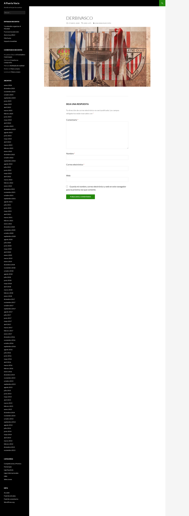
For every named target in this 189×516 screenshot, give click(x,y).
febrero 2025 (8, 114)
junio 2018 (7, 280)
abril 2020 (7, 252)
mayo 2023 (8, 139)
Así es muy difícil (9, 35)
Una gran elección (103, 23)
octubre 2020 (8, 233)
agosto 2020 (8, 239)
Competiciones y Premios (12, 464)
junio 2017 (7, 318)
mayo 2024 (8, 120)
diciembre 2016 (9, 337)
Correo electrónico (75, 164)
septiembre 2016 (10, 346)
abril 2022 (7, 177)
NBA (5, 476)
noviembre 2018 (9, 268)
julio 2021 (7, 205)
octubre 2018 (8, 271)
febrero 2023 (8, 148)
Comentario (72, 120)
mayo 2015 (8, 397)
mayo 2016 (8, 359)
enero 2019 (8, 261)
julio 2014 (7, 428)
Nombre (70, 153)
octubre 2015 (8, 381)
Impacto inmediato (10, 41)
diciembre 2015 (9, 375)
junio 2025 (7, 101)
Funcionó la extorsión (11, 32)
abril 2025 (7, 107)
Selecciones (8, 479)
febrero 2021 (8, 221)
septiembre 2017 (10, 309)
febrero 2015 (8, 406)
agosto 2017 (8, 312)
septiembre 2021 (10, 199)
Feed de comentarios (11, 499)
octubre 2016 (8, 343)
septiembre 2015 (10, 384)
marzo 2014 (8, 441)
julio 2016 (7, 353)
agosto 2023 (8, 132)
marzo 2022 (8, 180)
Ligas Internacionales (11, 473)
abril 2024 (7, 123)
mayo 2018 (8, 283)
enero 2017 (8, 334)
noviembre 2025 (9, 92)
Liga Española (8, 470)
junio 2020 (7, 246)
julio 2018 (7, 277)
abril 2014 (7, 438)
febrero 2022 (8, 183)
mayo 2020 (8, 249)
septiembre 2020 (10, 236)
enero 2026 (8, 85)
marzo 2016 (8, 365)
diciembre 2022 (9, 154)
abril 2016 (7, 362)
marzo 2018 (8, 290)
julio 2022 (7, 167)
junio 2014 (7, 431)
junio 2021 (7, 208)
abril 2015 (7, 400)
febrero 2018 (8, 293)
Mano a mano (15, 69)
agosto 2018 (8, 274)
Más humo (7, 38)
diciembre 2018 (9, 265)
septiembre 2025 (10, 98)
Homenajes (8, 467)
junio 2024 (7, 117)
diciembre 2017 (9, 299)
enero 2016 (8, 372)
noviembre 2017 (9, 302)
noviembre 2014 (9, 416)
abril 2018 (7, 287)
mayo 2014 (8, 435)
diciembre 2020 (9, 227)
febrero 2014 (8, 444)
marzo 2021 (8, 217)
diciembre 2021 (9, 189)
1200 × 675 (87, 23)
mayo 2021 (8, 211)
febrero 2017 (8, 331)
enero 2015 (8, 409)
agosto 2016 (8, 350)
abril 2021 (7, 214)
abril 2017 (7, 324)
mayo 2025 (8, 104)
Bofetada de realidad (17, 66)
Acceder (7, 493)
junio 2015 (7, 394)
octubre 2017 (8, 306)
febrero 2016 (8, 368)
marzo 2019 (8, 258)
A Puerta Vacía (11, 3)
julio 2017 (7, 315)
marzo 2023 (8, 145)
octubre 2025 (8, 95)
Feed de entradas (10, 496)
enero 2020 (8, 255)
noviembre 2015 (9, 378)
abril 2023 (7, 142)
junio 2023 (7, 136)
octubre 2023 (8, 126)
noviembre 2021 (9, 192)
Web (68, 175)
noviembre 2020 (9, 230)
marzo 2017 (8, 328)
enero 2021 (8, 224)
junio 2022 (7, 170)
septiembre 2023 (10, 129)
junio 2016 (7, 356)
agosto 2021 (8, 202)
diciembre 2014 (9, 412)
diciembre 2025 (9, 88)
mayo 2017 (8, 321)
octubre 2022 (8, 158)
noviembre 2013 (9, 450)
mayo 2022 (8, 173)
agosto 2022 (8, 164)
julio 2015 (7, 390)
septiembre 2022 (10, 161)
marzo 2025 (8, 110)
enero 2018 (8, 296)
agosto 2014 (8, 425)
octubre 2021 (8, 195)
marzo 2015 (8, 403)
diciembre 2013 (9, 447)
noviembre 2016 (9, 340)
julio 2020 (7, 243)
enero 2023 (8, 151)
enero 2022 (8, 186)
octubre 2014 (8, 419)
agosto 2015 (8, 387)
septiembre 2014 (10, 422)
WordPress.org (9, 502)
